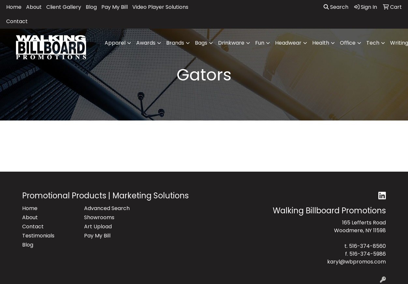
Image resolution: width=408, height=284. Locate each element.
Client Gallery (63, 7)
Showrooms (99, 217)
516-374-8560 (367, 246)
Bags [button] (201, 43)
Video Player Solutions (160, 7)
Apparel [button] (115, 43)
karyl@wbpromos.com (356, 261)
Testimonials (38, 235)
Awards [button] (145, 43)
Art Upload (98, 226)
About (34, 7)
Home (14, 7)
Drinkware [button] (231, 43)
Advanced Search (107, 208)
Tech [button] (372, 43)
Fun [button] (259, 43)
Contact (17, 21)
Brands (175, 43)
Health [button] (320, 43)
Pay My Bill (114, 7)
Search (336, 7)
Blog (91, 7)
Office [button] (348, 43)
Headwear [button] (288, 43)
